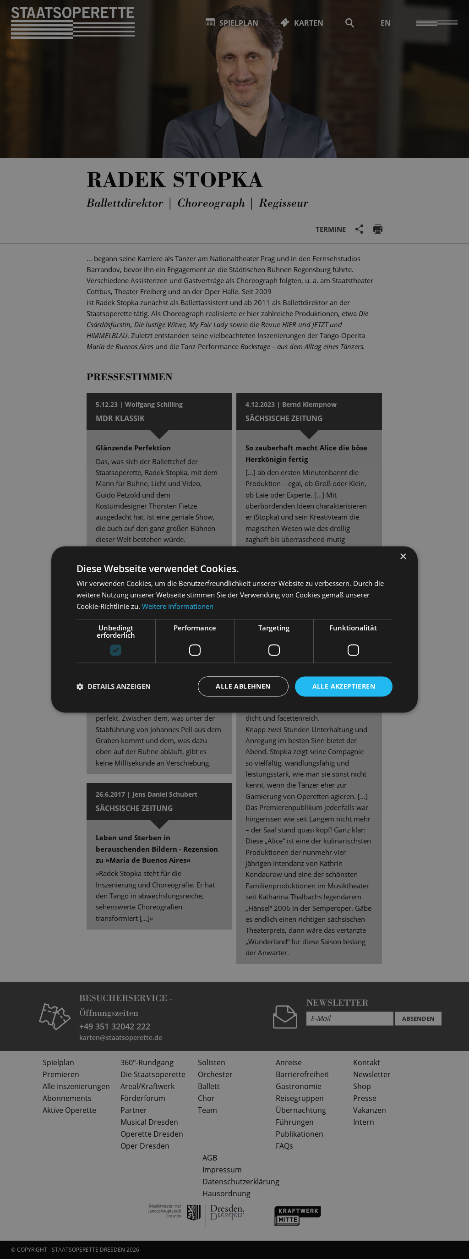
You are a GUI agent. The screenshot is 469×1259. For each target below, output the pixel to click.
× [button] (402, 556)
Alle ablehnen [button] (243, 686)
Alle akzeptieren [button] (343, 686)
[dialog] (234, 629)
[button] (113, 686)
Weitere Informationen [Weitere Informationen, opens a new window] (177, 606)
